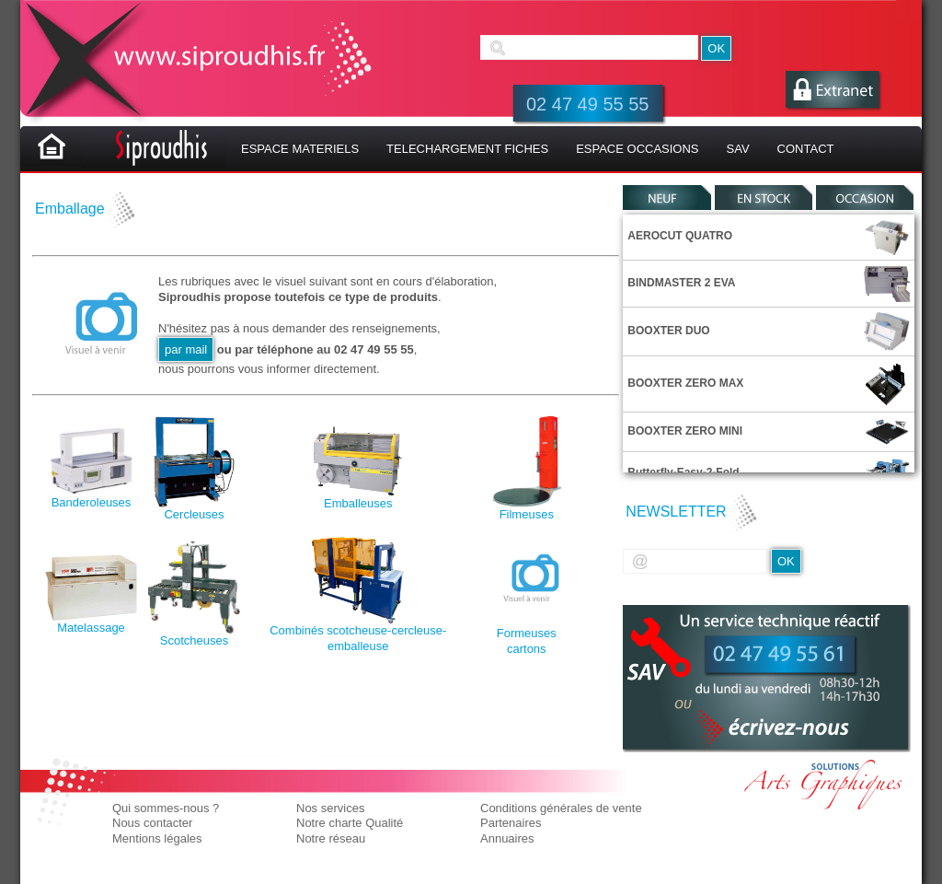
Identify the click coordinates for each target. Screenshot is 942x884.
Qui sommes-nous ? (165, 808)
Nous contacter (152, 823)
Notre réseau (330, 838)
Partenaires (510, 823)
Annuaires (507, 838)
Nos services (330, 808)
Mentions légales (157, 838)
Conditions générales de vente (561, 808)
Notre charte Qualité (349, 823)
